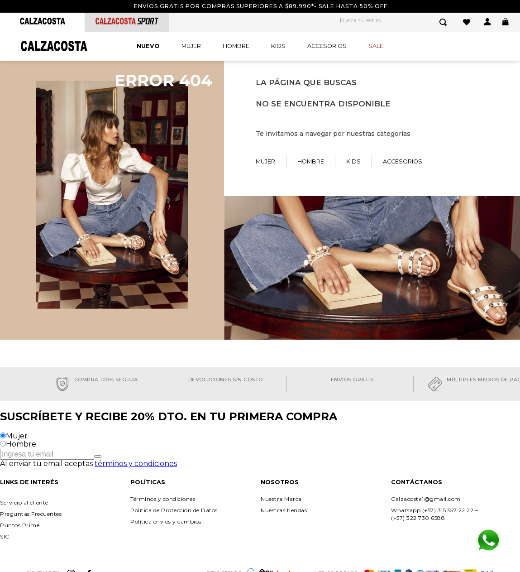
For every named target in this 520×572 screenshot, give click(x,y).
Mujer (17, 436)
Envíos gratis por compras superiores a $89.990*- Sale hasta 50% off (260, 6)
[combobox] (398, 22)
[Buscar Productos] (444, 22)
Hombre (21, 444)
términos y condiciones (136, 463)
